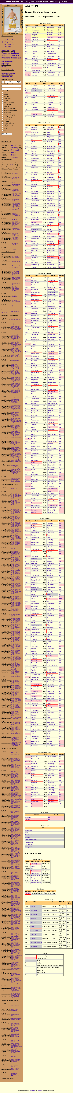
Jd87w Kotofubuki (15, 965)
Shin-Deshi (5, 63)
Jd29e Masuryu (14, 890)
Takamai (50, 318)
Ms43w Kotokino (15, 349)
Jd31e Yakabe (14, 833)
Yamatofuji (50, 156)
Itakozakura (34, 736)
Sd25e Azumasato (15, 688)
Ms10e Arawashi (15, 323)
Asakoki (33, 425)
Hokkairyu (50, 193)
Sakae (50, 794)
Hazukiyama (35, 625)
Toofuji (50, 446)
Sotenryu (51, 368)
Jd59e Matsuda (14, 793)
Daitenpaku (51, 422)
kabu (52, 2)
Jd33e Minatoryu (15, 945)
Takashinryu (50, 686)
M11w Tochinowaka (16, 193)
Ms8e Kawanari (15, 336)
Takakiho (50, 231)
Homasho (50, 68)
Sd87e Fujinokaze (15, 537)
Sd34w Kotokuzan (15, 634)
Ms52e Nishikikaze (15, 389)
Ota (49, 453)
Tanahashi (51, 465)
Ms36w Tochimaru (15, 453)
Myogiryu (34, 35)
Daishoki (49, 630)
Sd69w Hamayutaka (16, 591)
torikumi (24, 2)
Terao (33, 210)
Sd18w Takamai (15, 739)
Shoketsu (34, 280)
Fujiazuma (35, 56)
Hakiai (49, 184)
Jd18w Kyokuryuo (15, 884)
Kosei (33, 287)
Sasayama (50, 255)
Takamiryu (34, 351)
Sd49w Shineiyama (15, 524)
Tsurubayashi (51, 267)
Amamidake (35, 710)
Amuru (33, 170)
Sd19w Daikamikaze (16, 495)
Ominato (50, 372)
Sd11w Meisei (14, 557)
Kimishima (34, 458)
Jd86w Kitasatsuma (15, 924)
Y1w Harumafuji (15, 183)
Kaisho (49, 715)
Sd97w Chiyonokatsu (16, 673)
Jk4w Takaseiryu (15, 1014)
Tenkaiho (34, 65)
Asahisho (35, 75)
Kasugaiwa (50, 608)
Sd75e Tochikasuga (15, 707)
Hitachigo (34, 306)
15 (12, 44)
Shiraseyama (35, 684)
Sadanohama (52, 363)
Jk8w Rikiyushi (14, 1028)
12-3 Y (61, 109)
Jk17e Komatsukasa (16, 1018)
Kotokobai (34, 179)
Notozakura (51, 179)
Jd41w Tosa (14, 896)
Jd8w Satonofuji (15, 774)
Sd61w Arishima (15, 651)
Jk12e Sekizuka (15, 1067)
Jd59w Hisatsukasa (15, 848)
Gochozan (50, 177)
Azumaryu (50, 93)
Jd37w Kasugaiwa (15, 834)
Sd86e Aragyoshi (15, 712)
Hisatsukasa (51, 660)
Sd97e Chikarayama (16, 717)
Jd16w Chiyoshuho (15, 883)
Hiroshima (34, 797)
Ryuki (33, 804)
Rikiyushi (51, 773)
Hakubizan (34, 792)
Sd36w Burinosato (15, 570)
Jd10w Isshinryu (15, 818)
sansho (39, 2)
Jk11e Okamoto (15, 1030)
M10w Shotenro (15, 238)
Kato (48, 663)
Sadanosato (35, 353)
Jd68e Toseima (14, 958)
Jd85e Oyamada (15, 964)
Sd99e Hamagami (15, 675)
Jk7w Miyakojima (15, 1045)
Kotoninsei (51, 782)
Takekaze (35, 63)
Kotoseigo (34, 349)
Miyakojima (51, 771)
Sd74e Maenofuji (15, 595)
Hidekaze (28, 837)
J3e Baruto (4, 312)
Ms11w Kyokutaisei (15, 406)
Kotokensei (51, 406)
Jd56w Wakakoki (15, 907)
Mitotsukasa (50, 547)
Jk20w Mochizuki (15, 1076)
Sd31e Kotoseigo (15, 567)
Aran (33, 53)
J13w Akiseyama (16, 278)
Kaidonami (50, 189)
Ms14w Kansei (14, 365)
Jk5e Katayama (14, 1065)
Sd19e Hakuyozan (15, 513)
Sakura (33, 698)
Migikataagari (51, 236)
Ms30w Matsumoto (15, 450)
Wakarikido (50, 222)
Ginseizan (34, 705)
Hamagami (34, 510)
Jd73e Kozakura (15, 996)
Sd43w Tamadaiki (15, 497)
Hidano (33, 641)
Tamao (50, 460)
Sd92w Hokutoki (15, 672)
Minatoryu (34, 599)
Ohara (33, 325)
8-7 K (27, 39)
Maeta (33, 177)
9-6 (59, 30)
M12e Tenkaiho (15, 205)
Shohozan (13, 167)
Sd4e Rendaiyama (15, 552)
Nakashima (34, 646)
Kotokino (50, 227)
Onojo (50, 384)
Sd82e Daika (14, 710)
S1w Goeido (14, 178)
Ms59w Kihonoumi (15, 319)
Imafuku (33, 790)
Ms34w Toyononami (16, 421)
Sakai (33, 773)
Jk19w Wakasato (15, 1036)
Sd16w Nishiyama (15, 623)
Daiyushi (34, 656)
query (57, 2)
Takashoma (35, 493)
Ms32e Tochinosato (15, 378)
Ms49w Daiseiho (15, 470)
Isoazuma (50, 530)
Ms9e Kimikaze (14, 404)
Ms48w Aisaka (14, 431)
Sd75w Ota (13, 660)
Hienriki (33, 408)
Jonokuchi (15, 55)
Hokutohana (35, 372)
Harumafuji (50, 27)
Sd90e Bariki (14, 713)
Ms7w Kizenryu (14, 402)
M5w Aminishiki (15, 190)
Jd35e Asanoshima (15, 894)
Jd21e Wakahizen (15, 823)
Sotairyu (34, 107)
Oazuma (34, 253)
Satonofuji (50, 540)
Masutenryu (50, 575)
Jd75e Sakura (14, 856)
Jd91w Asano (14, 806)
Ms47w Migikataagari (16, 430)
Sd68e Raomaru (15, 532)
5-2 (26, 132)
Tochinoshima (52, 413)
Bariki (33, 488)
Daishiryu (50, 675)
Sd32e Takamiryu (15, 569)
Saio (49, 436)
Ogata (33, 768)
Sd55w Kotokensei (15, 583)
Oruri (33, 417)
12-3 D (61, 102)
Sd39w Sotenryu (15, 572)
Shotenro (50, 61)
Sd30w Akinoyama (15, 517)
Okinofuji (34, 231)
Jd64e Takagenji (15, 852)
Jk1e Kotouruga (15, 1023)
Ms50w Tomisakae (15, 432)
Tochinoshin (51, 86)
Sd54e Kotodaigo (15, 499)
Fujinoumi (51, 278)
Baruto (33, 90)
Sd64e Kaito (14, 500)
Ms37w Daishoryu (15, 380)
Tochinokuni (35, 384)
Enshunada (50, 549)
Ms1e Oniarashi (15, 398)
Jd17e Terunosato (15, 938)
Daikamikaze (52, 320)
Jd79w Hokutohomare (16, 799)
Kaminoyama (51, 677)
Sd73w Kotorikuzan (15, 659)
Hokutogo (34, 554)
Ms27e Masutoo (15, 415)
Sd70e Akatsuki (15, 656)
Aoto (48, 710)
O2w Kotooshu (14, 243)
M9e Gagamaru (15, 228)
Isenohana (50, 627)
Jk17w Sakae (14, 1009)
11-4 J (27, 30)
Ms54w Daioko (14, 472)
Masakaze (34, 208)
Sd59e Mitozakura (15, 650)
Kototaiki (34, 608)
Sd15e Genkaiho (15, 621)
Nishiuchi (51, 479)
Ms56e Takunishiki (15, 460)
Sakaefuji (51, 790)
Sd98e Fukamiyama (16, 505)
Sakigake (50, 127)
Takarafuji (35, 44)
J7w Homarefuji (15, 274)
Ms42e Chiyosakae (15, 384)
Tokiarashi (51, 358)
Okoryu (49, 224)
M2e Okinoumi (15, 202)
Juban (49, 646)
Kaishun (33, 761)
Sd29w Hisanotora (15, 632)
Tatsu (33, 215)
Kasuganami (52, 398)
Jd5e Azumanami (15, 875)
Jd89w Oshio (14, 804)
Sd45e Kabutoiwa (15, 523)
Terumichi (51, 804)
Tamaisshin (34, 663)
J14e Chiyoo (15, 279)
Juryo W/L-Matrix (7, 75)
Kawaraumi (51, 415)
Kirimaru (33, 717)
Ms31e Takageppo (15, 418)
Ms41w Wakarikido (15, 383)
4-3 (60, 130)
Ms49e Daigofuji (15, 459)
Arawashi (34, 148)
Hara (48, 717)
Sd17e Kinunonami (15, 686)
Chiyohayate (52, 496)
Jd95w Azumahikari (15, 997)
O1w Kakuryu (15, 189)
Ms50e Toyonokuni (15, 352)
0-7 (60, 287)
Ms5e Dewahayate (15, 442)
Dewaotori (34, 193)
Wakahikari (51, 306)
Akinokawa (34, 250)
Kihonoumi (14, 150)
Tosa (48, 618)
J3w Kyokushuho (16, 261)
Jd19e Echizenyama (16, 988)
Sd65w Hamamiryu (15, 729)
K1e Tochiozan (15, 199)
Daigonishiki (35, 689)
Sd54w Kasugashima (16, 700)
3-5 (60, 766)
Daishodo (34, 361)
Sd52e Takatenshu (15, 698)
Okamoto (34, 780)
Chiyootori (34, 95)
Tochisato (34, 615)
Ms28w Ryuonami (15, 374)
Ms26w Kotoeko (15, 414)
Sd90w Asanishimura (16, 541)
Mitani (49, 566)
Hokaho (33, 186)
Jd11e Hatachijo (15, 820)
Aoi (32, 486)
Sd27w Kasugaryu (15, 630)
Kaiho (33, 540)
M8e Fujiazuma (15, 225)
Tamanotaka (35, 420)
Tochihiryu (50, 139)
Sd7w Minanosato (15, 617)
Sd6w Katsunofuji (15, 493)
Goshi (33, 141)
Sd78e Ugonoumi (15, 662)
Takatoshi (34, 165)
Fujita (48, 658)
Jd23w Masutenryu (15, 828)
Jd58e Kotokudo (15, 846)
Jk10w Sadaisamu (15, 1059)
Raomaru (34, 436)
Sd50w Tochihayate (15, 645)
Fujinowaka (50, 528)
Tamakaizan (50, 585)
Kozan (33, 611)
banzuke (15, 2)
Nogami (49, 229)
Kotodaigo (34, 403)
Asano (49, 736)
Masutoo (34, 189)
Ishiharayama (52, 766)
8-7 (26, 37)
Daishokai (34, 410)
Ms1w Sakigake (15, 399)
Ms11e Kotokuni (15, 479)
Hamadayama (51, 580)
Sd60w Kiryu (14, 588)
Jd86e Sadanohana (15, 923)
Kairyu (49, 132)
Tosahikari (50, 523)
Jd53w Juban (14, 763)
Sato (49, 491)
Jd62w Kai (13, 764)
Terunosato (34, 561)
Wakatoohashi (35, 675)
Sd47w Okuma (14, 726)
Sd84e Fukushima (15, 604)
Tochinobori (51, 470)
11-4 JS (60, 35)
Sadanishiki (35, 318)
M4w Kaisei (14, 213)
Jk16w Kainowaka (15, 1051)
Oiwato (33, 97)
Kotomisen (50, 130)
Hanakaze (50, 720)
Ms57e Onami (14, 355)
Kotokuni (34, 151)
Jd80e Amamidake (15, 860)
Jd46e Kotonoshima (15, 994)
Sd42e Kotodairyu (15, 577)
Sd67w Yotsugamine (16, 531)
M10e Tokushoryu (16, 229)
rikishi (45, 2)
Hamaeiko (50, 215)
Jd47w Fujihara (14, 842)
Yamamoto (50, 615)
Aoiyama (50, 42)
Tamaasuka (51, 72)
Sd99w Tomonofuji (15, 676)
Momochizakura (36, 778)
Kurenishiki (50, 577)
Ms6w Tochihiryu (15, 335)
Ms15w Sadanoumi (15, 325)
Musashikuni (35, 801)
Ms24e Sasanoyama (16, 468)
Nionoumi (34, 130)
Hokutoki (51, 493)
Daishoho (51, 353)
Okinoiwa (34, 667)
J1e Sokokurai (15, 305)
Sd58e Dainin (14, 584)
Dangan (33, 535)
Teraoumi (34, 396)
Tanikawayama (36, 701)
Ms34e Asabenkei (15, 379)
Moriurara (51, 759)
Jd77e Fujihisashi (15, 962)
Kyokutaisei (51, 151)
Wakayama (50, 257)
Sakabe (49, 561)
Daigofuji (34, 241)
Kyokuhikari (50, 648)
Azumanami (35, 532)
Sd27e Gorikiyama (15, 628)
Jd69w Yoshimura (15, 959)
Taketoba (34, 592)
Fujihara (49, 632)
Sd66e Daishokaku (15, 530)
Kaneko (33, 525)
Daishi (49, 594)
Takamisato (50, 248)
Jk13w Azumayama (15, 1060)
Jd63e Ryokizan (15, 794)
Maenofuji (34, 451)
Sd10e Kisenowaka (15, 682)
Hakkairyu (34, 639)
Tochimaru (50, 210)
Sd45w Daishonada (15, 641)
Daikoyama (50, 722)
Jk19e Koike (14, 1010)
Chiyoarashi (51, 137)
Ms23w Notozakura (15, 466)
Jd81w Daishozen (15, 801)
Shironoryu (34, 229)
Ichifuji (33, 734)
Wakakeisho (52, 297)
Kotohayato (51, 467)
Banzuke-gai (16, 58)
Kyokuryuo (50, 563)
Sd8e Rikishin (14, 738)
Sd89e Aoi (13, 669)
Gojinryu (33, 627)
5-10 (59, 37)
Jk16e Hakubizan (15, 1050)
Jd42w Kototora (15, 949)
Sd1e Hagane (14, 680)
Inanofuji (49, 656)
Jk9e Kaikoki (14, 1058)
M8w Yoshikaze (15, 227)
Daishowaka (35, 358)
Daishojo (34, 477)
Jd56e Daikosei (14, 906)
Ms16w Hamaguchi (15, 481)
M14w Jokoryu (15, 209)
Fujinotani (34, 696)
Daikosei (34, 653)
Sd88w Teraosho (15, 540)
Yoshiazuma (51, 107)
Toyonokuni (34, 243)
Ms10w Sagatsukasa (16, 337)
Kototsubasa (52, 472)
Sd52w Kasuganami (16, 699)
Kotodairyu (34, 375)
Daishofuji (50, 592)
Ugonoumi (34, 460)
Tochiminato (35, 406)
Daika (33, 470)
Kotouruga (34, 756)
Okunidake (34, 665)
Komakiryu (51, 285)
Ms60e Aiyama (14, 393)
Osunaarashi (35, 93)
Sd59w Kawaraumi (15, 586)
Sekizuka (34, 782)
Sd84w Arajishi (14, 711)
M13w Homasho (15, 185)
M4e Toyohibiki (15, 223)
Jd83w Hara (14, 922)
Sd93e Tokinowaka (15, 542)
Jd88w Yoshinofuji (15, 865)
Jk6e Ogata (14, 1015)
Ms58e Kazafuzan (15, 356)
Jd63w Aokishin (15, 754)
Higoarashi (34, 167)
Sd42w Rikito (14, 694)
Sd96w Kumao (14, 716)
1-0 (49, 819)
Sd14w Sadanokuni (15, 560)
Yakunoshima (35, 327)
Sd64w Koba (14, 501)
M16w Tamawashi (16, 195)
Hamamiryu (51, 429)
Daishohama (35, 741)
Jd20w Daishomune (16, 779)
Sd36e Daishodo (15, 692)
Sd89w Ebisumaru (15, 605)
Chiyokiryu (34, 380)
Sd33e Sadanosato (15, 633)
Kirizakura (50, 596)
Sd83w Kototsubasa (16, 603)
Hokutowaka (35, 389)
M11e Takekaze (15, 192)
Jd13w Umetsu (14, 821)
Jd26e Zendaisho (15, 888)
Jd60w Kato (14, 850)
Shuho (49, 734)
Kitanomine (50, 693)
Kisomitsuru (35, 297)
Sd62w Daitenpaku (15, 728)
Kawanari (34, 144)
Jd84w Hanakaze (15, 767)
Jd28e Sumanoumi (15, 781)
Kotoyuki (50, 58)
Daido (33, 105)
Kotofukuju (51, 351)
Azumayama (52, 785)
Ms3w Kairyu (14, 401)
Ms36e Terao (14, 422)
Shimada (34, 551)
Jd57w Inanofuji (15, 979)
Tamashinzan (29, 842)
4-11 (26, 72)
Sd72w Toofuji (14, 592)
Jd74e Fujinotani (15, 917)
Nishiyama (51, 313)
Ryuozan (34, 484)
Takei (48, 625)
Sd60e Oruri (14, 701)
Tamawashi (51, 75)
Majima (33, 648)
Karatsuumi (51, 342)
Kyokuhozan (35, 282)
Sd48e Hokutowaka (15, 697)
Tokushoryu (35, 61)
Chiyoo (33, 116)
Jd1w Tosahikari (15, 812)
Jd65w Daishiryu (15, 956)
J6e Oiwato (14, 300)
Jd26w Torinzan (15, 889)
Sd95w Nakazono (15, 543)
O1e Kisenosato (15, 177)
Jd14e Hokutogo (15, 936)
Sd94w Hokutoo (15, 609)
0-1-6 (60, 615)
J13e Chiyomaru (15, 289)
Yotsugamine (52, 434)
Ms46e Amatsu (14, 427)
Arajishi (50, 474)
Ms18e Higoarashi (15, 409)
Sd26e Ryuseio (14, 566)
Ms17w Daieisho (15, 338)
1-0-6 (60, 782)
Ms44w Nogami (15, 385)
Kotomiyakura (52, 756)
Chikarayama (35, 505)
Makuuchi (5, 51)
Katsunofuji (51, 290)
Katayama (34, 766)
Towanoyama (35, 236)
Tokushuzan (52, 337)
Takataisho (50, 637)
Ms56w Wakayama (15, 474)
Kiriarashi (34, 455)
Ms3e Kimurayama (15, 334)
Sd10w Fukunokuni (15, 684)
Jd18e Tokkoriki (14, 939)
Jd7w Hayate (14, 973)
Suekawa (34, 330)
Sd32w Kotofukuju (15, 519)
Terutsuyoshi (51, 208)
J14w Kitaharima (16, 290)
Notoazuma (35, 356)
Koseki (49, 641)
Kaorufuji (51, 330)
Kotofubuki (50, 727)
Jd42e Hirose (14, 786)
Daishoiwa (34, 290)
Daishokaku (35, 432)
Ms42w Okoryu (14, 455)
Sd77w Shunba (14, 597)
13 (8, 44)
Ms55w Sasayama (15, 391)
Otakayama (34, 542)
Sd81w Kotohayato (15, 602)
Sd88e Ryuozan (15, 668)
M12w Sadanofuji (16, 206)
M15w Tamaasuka (16, 215)
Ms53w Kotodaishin (15, 471)
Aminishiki (50, 49)
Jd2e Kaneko (14, 933)
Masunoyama (36, 70)
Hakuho (13, 145)
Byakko (49, 167)
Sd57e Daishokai (15, 529)
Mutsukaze (34, 568)
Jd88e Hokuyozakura (16, 926)
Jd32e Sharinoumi (15, 944)
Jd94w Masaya (14, 929)
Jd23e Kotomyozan (15, 827)
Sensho (33, 153)
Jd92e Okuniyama (15, 807)
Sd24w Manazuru (15, 565)
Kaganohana (52, 441)
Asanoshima (35, 603)
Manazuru (51, 332)
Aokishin (49, 670)
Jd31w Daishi (14, 989)
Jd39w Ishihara (14, 836)
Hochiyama (34, 227)
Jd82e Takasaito (15, 861)
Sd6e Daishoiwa (15, 509)
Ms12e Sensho (14, 364)
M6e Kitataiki (15, 224)
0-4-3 (60, 153)
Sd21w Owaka (14, 626)
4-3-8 (59, 32)
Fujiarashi (50, 542)
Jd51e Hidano (14, 901)
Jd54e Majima (14, 791)
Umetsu (49, 551)
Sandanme (15, 53)
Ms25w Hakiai (14, 449)
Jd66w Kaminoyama (16, 765)
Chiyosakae (35, 224)
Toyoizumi (28, 835)
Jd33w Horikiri (14, 753)
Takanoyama (51, 112)
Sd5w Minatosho (15, 737)
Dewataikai (28, 830)
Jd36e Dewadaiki (15, 783)
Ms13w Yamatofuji (15, 408)
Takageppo (34, 198)
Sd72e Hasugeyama (16, 658)
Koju (48, 606)
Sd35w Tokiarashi (15, 637)
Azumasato (35, 335)
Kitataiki (34, 51)
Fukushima (34, 474)
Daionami (51, 380)
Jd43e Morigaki (14, 839)
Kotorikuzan (52, 448)
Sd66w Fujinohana (15, 744)
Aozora (49, 201)
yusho (31, 2)
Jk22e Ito (13, 1052)
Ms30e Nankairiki (15, 327)
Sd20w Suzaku (14, 625)
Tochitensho (52, 507)
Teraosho (51, 484)
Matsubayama (35, 292)
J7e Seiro (14, 307)
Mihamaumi (35, 759)
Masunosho (35, 220)
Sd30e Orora (14, 516)
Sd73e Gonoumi (15, 593)
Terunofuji (14, 148)
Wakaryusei (51, 294)
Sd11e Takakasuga (15, 556)
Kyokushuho (51, 90)
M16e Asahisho (15, 239)
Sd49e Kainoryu (15, 644)
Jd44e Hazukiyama (15, 993)
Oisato (33, 498)
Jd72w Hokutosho (15, 855)
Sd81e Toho (14, 601)
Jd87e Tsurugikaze (15, 863)
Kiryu (49, 417)
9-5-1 (27, 68)
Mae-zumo (6, 58)
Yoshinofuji (50, 729)
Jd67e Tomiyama (15, 957)
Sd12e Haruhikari (15, 511)
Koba (49, 427)
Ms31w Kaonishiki (15, 377)
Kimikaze (34, 146)
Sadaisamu (51, 778)
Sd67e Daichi (14, 590)
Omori (33, 462)
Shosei (33, 203)
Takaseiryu (51, 763)
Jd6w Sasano (14, 816)
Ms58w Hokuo (14, 392)
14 (10, 44)
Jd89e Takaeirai (15, 866)
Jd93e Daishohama (15, 968)
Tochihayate (52, 394)
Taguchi (50, 512)
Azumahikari (51, 746)
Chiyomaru (34, 114)
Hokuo (49, 262)
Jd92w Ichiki (14, 867)
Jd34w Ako (13, 892)
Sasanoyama (35, 182)
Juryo (13, 51)
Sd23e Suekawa (15, 741)
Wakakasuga (35, 265)
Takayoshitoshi (35, 580)
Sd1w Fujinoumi (15, 681)
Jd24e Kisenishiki (15, 942)
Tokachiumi (34, 217)
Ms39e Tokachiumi (15, 425)
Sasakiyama (51, 170)
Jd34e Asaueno (15, 891)
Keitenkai (14, 157)
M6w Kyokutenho (16, 203)
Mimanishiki (50, 696)
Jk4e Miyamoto (14, 1026)
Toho (33, 467)
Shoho (33, 134)
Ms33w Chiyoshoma (16, 420)
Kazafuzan (34, 262)
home (8, 2)
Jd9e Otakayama (15, 758)
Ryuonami (50, 191)
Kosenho (34, 530)
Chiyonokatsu (52, 505)
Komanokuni (35, 238)
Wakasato (51, 799)
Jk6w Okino (14, 1056)
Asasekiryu (50, 95)
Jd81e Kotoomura (15, 921)
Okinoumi (35, 42)
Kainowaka (51, 792)
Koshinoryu (50, 260)
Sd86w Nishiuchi (15, 666)
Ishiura (33, 222)
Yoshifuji (50, 410)
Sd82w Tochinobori (15, 502)
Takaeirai (34, 731)
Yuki (32, 472)
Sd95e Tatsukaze (15, 714)
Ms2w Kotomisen (15, 360)
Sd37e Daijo (14, 693)
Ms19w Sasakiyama (16, 411)
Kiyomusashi (35, 708)
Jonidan (5, 55)
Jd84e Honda (14, 862)
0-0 (26, 90)
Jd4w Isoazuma (15, 874)
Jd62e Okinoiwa (15, 909)
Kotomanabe (52, 761)
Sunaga (27, 819)
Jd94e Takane (14, 969)
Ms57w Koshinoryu (15, 436)
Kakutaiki (34, 365)
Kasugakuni (51, 182)
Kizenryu (50, 141)
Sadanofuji (50, 65)
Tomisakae (50, 243)
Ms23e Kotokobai (15, 372)
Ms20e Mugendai (15, 447)
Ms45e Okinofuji (15, 457)
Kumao (50, 503)
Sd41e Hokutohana (15, 575)
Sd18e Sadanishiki (15, 624)
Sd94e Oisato (14, 608)
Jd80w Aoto (14, 800)
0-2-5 (27, 615)
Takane (33, 743)
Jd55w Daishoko (15, 792)
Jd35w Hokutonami (15, 946)
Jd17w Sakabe (14, 776)
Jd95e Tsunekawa (15, 868)
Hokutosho (50, 691)
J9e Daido (14, 295)
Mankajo (34, 184)
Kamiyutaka (35, 377)
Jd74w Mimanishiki (15, 919)
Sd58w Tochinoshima (16, 585)
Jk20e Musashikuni (15, 1019)
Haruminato (34, 686)
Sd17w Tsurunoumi (15, 512)
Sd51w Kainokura (15, 646)
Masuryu (34, 589)
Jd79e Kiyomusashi (15, 981)
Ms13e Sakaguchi (15, 407)
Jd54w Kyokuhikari (15, 904)
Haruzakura (34, 573)
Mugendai (34, 172)
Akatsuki (34, 441)
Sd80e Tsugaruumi (15, 664)
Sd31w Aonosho (15, 518)
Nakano (49, 639)
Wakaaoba (34, 370)
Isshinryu (50, 544)
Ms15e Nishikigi (15, 366)
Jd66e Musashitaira (15, 995)
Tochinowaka (51, 63)
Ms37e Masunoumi (15, 345)
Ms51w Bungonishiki (16, 328)
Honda (33, 720)
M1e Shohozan (15, 200)
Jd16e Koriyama (15, 882)
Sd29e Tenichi (14, 488)
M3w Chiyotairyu (16, 222)
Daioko (49, 253)
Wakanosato (36, 72)
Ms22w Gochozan (15, 326)
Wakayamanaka (52, 665)
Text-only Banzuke (8, 70)
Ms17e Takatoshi (15, 369)
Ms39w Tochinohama (16, 454)
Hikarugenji (50, 698)
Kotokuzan (51, 356)
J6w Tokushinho (15, 285)
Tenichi (13, 152)
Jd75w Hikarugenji (15, 798)
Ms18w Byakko (14, 465)
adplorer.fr (40, 1090)
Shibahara (50, 234)
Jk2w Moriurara (14, 1043)
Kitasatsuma (51, 724)
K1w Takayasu (15, 233)
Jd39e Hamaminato (15, 835)
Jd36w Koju (14, 895)
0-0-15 (61, 86)
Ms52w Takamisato (15, 390)
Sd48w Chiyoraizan (15, 579)
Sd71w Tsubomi (15, 705)
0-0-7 (60, 137)
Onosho (50, 282)
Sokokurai (34, 86)
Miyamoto (34, 763)
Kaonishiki (50, 198)
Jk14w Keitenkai (15, 1005)
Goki (32, 491)
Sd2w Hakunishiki (15, 614)
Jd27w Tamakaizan (15, 780)
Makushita (6, 53)
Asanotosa (34, 308)
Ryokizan (34, 670)
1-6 (60, 167)
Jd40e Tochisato (15, 990)
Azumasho (34, 787)
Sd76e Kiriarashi (15, 535)
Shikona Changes (7, 61)
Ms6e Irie (13, 363)
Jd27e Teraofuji (14, 943)
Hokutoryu (50, 741)
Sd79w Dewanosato (16, 598)
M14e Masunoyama (16, 208)
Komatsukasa (35, 794)
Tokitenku (35, 49)
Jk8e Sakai (13, 1074)
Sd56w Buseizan (15, 528)
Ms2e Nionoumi (15, 400)
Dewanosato (52, 462)
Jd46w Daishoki (15, 788)
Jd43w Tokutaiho (15, 840)
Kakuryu (50, 30)
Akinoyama (51, 346)
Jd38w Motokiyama (15, 761)
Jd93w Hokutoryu (15, 928)
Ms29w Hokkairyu (15, 469)
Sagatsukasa (51, 148)
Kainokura (51, 396)
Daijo (33, 363)
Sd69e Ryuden (14, 745)
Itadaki (33, 512)
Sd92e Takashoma (15, 671)
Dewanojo (51, 477)
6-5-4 (59, 56)
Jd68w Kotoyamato (15, 913)
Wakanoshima (51, 146)
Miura (33, 394)
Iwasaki (49, 172)
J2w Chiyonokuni (16, 283)
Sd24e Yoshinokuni (15, 627)
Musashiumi (35, 158)
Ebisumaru (51, 486)
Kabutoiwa (34, 382)
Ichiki (48, 739)
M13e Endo (14, 194)
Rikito (50, 375)
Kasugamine (35, 537)
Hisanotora (51, 344)
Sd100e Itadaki (14, 610)
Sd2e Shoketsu (14, 548)
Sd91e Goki (14, 606)
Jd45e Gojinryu (14, 787)
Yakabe (33, 594)
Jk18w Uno (13, 1035)
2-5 (26, 137)
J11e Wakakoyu (15, 288)
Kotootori (51, 304)
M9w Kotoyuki (15, 214)
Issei (26, 832)
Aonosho (51, 349)
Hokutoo (50, 498)
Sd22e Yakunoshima (16, 687)
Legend (4, 66)
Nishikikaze (34, 248)
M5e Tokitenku (15, 237)
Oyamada (34, 722)
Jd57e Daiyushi (14, 908)
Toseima (33, 682)
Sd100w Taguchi (15, 718)
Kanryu (33, 503)
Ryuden (33, 439)
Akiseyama (50, 114)
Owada (49, 589)
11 (3, 44)
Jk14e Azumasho (15, 1017)
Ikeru (48, 554)
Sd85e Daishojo (15, 730)
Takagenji (34, 672)
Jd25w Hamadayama (16, 887)
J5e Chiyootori (15, 267)
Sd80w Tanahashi (15, 599)
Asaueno (34, 601)
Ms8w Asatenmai (15, 444)
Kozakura (34, 693)
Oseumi (33, 651)
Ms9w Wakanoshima (16, 405)
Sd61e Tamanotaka (15, 703)
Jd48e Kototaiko (15, 977)
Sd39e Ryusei (14, 571)
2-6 (26, 134)
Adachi (49, 689)
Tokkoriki (34, 563)
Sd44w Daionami (15, 640)
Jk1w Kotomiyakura (15, 1040)
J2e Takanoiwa (15, 271)
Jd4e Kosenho (14, 872)
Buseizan (51, 408)
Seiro (33, 100)
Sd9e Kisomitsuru (15, 618)
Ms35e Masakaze (15, 452)
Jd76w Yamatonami (15, 920)
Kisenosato (35, 30)
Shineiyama (52, 391)
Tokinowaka (35, 496)
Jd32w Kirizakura (15, 782)
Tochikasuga (35, 453)
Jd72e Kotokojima (15, 915)
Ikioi (48, 39)
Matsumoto (50, 196)
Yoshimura (50, 684)
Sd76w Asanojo (15, 596)
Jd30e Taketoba (15, 831)
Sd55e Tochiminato (15, 582)
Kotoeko (50, 186)
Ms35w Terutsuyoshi (16, 344)
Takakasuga (35, 301)
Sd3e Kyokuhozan (15, 550)
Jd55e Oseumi (14, 844)
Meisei (50, 301)
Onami (33, 260)
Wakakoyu (34, 109)
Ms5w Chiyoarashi (15, 478)
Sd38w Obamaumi (15, 639)
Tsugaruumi (35, 465)
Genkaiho (34, 311)
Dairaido (34, 163)
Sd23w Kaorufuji (15, 564)
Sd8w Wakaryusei (15, 554)
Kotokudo (34, 658)
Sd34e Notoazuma (15, 496)
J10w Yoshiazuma (16, 277)
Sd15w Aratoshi (15, 685)
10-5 (59, 27)
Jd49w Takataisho (15, 898)
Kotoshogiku (35, 32)
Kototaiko (34, 634)
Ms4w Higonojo (14, 361)
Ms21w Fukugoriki (15, 341)
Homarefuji (50, 100)
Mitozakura (34, 415)
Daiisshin (28, 817)
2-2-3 (27, 563)
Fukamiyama (35, 507)
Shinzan (34, 429)
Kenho (50, 370)
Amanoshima (52, 401)
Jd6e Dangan (14, 773)
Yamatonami (51, 701)
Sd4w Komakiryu (15, 553)
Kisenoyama (51, 220)
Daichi (33, 434)
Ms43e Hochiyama (15, 456)
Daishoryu (50, 212)
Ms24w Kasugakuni (15, 448)
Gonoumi (34, 448)
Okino (50, 768)
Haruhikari (34, 304)
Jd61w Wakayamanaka (16, 955)
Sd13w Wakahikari (15, 620)
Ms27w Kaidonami (15, 417)
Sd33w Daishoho (15, 691)
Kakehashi (34, 523)
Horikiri (13, 155)
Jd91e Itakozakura (15, 805)
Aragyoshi (34, 479)
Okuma (50, 387)
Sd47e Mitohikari (15, 578)
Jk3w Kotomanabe (15, 1024)
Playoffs (8, 47)
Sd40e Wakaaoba (15, 573)
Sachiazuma (29, 844)
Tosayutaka (50, 153)
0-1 (49, 817)
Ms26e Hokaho (14, 413)
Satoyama (34, 102)
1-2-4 (27, 766)
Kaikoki (33, 775)
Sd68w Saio (14, 655)
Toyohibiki (35, 46)
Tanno (33, 618)
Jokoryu (49, 70)
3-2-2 (27, 198)
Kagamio (50, 102)
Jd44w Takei (14, 841)
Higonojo (50, 134)
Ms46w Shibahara (15, 428)
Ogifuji (33, 443)
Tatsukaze (34, 500)
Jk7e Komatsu (14, 1027)
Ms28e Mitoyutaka (15, 373)
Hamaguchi (50, 163)
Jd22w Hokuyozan (15, 826)
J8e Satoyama (15, 276)
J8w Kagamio (15, 256)
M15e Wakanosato (16, 244)
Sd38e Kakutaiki (15, 638)
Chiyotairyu (51, 44)
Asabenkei (34, 205)
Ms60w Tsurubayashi (16, 437)
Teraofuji (33, 585)
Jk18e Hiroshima (15, 1034)
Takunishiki (34, 257)
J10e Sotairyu (15, 287)
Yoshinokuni (35, 332)
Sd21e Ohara (14, 561)
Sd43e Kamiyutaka (15, 521)
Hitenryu (34, 313)
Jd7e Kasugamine (15, 935)
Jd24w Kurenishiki (15, 974)
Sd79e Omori (14, 708)
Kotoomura (34, 712)
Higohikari (51, 775)
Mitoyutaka (34, 191)
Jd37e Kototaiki (14, 785)
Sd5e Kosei (14, 615)
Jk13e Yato (13, 1049)
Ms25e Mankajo (15, 342)
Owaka (50, 325)
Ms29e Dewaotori (15, 376)
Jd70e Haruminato (15, 961)
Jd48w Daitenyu (15, 843)
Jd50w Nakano (14, 978)
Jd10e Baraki (14, 817)
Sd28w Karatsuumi (15, 725)
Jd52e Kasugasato (15, 952)
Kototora (49, 620)
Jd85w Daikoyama (15, 983)
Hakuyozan (35, 320)
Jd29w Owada (14, 830)
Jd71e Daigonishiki (15, 796)
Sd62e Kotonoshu (15, 589)
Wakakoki (50, 653)
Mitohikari (34, 387)
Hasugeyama (35, 446)
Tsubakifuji (34, 637)
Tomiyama (34, 679)
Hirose (33, 620)
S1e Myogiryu (15, 220)
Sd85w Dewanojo (15, 665)
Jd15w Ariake (14, 937)
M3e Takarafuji (15, 236)
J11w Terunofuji (15, 257)
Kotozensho (35, 549)
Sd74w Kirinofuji (15, 706)
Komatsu (34, 771)
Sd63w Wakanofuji (15, 653)
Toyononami (51, 205)
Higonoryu (34, 556)
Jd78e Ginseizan (15, 859)
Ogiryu (49, 705)
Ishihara (49, 613)
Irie (32, 139)
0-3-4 (60, 746)
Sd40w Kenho (14, 743)
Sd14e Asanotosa (15, 722)
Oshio (49, 731)
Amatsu (33, 234)
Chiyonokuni (51, 88)
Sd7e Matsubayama (16, 510)
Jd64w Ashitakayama (16, 910)
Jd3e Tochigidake (15, 815)
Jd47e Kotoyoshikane (16, 950)
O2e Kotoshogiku (16, 184)
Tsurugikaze (35, 727)
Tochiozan (35, 37)
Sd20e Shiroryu (15, 515)
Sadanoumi (50, 160)
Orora (33, 346)
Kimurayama (35, 132)
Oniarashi (34, 127)
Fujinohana (51, 432)
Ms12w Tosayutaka (15, 480)
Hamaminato (35, 613)
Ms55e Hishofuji (15, 354)
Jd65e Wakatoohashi (16, 911)
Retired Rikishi (6, 65)
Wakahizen (34, 570)
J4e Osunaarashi (16, 265)
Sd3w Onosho (14, 551)
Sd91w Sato (14, 670)
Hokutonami (50, 603)
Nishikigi (34, 160)
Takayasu (50, 37)
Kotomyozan (35, 575)
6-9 (26, 35)
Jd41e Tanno (14, 837)
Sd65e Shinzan (14, 704)
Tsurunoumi (51, 316)
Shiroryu (34, 323)
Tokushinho (51, 97)
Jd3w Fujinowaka (15, 772)
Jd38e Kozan (14, 948)
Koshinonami (52, 481)
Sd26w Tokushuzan (15, 723)
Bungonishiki (51, 246)
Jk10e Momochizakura (16, 1046)
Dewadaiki (34, 606)
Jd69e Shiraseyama (16, 914)
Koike (33, 799)
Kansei (49, 158)
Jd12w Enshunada (15, 987)
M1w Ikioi (14, 234)
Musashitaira (35, 677)
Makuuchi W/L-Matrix (9, 73)
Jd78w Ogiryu (14, 963)
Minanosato (51, 292)
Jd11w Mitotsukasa (15, 759)
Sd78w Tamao (14, 663)
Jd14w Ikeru (14, 775)
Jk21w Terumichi (15, 1069)
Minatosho (51, 287)
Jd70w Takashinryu (15, 853)
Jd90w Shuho (14, 927)
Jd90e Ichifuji (14, 967)
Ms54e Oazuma (15, 434)
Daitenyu (50, 634)
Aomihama (34, 342)
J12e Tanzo (14, 296)
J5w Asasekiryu (15, 273)
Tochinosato (35, 201)
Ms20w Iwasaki (14, 370)
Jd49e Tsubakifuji (15, 789)
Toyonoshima (51, 53)
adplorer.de (32, 1090)
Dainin (33, 413)
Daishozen (50, 712)
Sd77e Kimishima (15, 536)
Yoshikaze (50, 56)
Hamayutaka (52, 439)
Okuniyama (34, 739)
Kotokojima (34, 691)
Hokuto (49, 703)
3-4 (26, 127)
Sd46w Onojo (14, 695)
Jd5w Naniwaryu (15, 876)
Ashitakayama (51, 672)
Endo (33, 68)
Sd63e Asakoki (14, 652)
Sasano (49, 535)
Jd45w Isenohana (15, 897)
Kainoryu (34, 391)
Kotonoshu (34, 422)
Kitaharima (50, 116)
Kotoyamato (50, 682)
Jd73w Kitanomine (15, 916)
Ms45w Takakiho (15, 386)
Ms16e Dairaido (15, 367)
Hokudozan (34, 246)
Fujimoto (34, 175)
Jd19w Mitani (14, 941)
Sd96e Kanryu (14, 544)
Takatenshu (35, 398)
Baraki (33, 544)
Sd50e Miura (14, 580)
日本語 (64, 2)
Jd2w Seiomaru (15, 814)
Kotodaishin (51, 250)
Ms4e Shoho (14, 441)
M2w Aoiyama (15, 221)
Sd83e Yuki (13, 503)
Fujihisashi (34, 703)
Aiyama (33, 267)
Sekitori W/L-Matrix (8, 76)
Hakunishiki (51, 280)
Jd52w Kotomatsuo (15, 902)
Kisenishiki (34, 577)
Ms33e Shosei (14, 343)
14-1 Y (27, 27)
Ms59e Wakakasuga (16, 461)
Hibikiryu (49, 570)
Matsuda (34, 660)
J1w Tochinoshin (15, 311)
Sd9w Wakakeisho (15, 619)
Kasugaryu (51, 339)
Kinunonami (35, 316)
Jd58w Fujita (14, 847)
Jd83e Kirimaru (14, 802)
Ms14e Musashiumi (15, 446)
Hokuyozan (50, 573)
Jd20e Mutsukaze (15, 777)
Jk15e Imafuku (14, 1031)
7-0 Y (60, 265)
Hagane (33, 278)
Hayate (49, 537)
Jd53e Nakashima (15, 903)
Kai (48, 667)
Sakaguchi (34, 156)
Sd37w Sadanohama (16, 742)
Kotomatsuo (50, 644)
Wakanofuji (51, 425)
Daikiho (49, 105)
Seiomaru (50, 525)
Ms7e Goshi (14, 443)
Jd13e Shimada (15, 881)
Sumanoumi (35, 587)
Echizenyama (35, 566)
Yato (32, 785)
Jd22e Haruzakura (15, 760)
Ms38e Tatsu (14, 382)
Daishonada (52, 382)
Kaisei (49, 46)
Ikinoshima (51, 335)
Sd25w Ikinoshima (15, 690)
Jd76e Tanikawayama (16, 980)
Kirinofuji (50, 451)
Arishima (51, 420)
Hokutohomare (51, 708)
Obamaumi (51, 365)
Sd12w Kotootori (15, 558)
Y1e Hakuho (14, 173)
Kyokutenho (51, 51)
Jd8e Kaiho (13, 877)
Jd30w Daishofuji (15, 975)
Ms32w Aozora (14, 419)
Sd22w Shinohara (15, 563)
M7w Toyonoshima (16, 204)
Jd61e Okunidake (15, 954)
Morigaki (33, 622)
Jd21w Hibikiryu (15, 824)
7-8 (59, 46)
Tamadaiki (51, 377)
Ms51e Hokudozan (15, 433)
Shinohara (51, 327)
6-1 (26, 148)
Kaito (33, 427)
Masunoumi (35, 212)
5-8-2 (27, 75)
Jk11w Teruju (14, 1048)
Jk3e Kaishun (14, 1073)
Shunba (50, 458)
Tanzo (33, 112)
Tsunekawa (34, 746)
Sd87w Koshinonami (16, 538)
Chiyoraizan (52, 389)
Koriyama (34, 558)
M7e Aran (14, 249)
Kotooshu (50, 32)
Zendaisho (34, 582)
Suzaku (50, 323)
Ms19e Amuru (14, 339)
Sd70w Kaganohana (16, 657)
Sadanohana (35, 724)
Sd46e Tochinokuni (15, 643)
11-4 (60, 90)
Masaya (49, 743)
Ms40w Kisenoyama (16, 347)
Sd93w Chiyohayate (16, 732)
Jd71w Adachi (14, 854)
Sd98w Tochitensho (15, 733)
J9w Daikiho (14, 286)
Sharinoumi (34, 596)
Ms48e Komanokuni (16, 351)
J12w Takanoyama (16, 301)
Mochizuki (51, 801)
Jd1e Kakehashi (15, 811)
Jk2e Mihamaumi (15, 1042)
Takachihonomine (31, 840)
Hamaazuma (51, 679)
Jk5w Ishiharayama (15, 1044)
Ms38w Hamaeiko (15, 424)
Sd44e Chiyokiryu (15, 522)
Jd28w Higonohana (15, 829)
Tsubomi (50, 443)
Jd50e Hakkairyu (15, 900)
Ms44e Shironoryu (15, 350)
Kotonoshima (35, 630)
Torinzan (49, 582)
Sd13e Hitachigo (15, 559)
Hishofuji (34, 255)
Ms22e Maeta (14, 371)
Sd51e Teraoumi (15, 727)
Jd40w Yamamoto (15, 992)
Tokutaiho (50, 622)
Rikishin (33, 294)
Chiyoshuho (50, 558)
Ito (32, 806)
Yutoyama (28, 847)
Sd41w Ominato (15, 576)
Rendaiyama (35, 285)
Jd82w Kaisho (14, 766)
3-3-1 (27, 486)
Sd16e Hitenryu (15, 494)
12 (5, 44)
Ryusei (33, 368)
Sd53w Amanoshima (16, 525)
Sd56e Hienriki (14, 526)
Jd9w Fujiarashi (15, 878)
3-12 (26, 53)
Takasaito (34, 715)
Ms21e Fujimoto (15, 412)
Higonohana (51, 587)
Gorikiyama (35, 339)
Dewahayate (35, 137)
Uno (49, 797)
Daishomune (51, 568)
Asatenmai (50, 144)
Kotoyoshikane (35, 632)
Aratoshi (50, 311)
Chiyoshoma (51, 203)
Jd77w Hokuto (14, 857)
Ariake (49, 556)
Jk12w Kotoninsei (15, 1068)
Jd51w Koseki (14, 951)
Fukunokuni (51, 299)
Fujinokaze (34, 481)
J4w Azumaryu (15, 272)
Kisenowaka (35, 299)
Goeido (12, 165)
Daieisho (50, 165)
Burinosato (51, 361)
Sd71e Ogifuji (14, 534)
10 (12, 42)
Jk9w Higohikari (15, 1029)
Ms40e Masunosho (15, 426)
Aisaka (49, 238)
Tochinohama (51, 217)
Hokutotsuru (35, 401)
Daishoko (50, 651)
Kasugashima (52, 403)
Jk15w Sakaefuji (15, 1033)
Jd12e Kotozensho (15, 879)
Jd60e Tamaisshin (15, 849)
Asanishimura (52, 488)
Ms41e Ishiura (14, 348)
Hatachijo (34, 547)
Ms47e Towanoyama (16, 387)
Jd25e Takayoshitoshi (16, 885)
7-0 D (60, 670)
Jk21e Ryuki (14, 1061)
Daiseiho (50, 241)
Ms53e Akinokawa (15, 329)
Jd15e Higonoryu (15, 822)
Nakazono (51, 500)
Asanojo (50, 455)
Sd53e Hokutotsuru (15, 647)
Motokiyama (51, 611)
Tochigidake (35, 528)
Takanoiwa (34, 88)
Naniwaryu (50, 532)
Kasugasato (35, 644)
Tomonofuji (51, 510)
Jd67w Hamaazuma (16, 795)
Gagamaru (35, 58)
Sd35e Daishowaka (15, 636)
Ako (48, 601)
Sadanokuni (52, 308)
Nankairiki (34, 196)
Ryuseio (34, 337)
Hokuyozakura (35, 729)
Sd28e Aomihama (15, 631)
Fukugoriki (50, 175)
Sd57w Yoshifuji (15, 649)
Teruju (50, 780)
